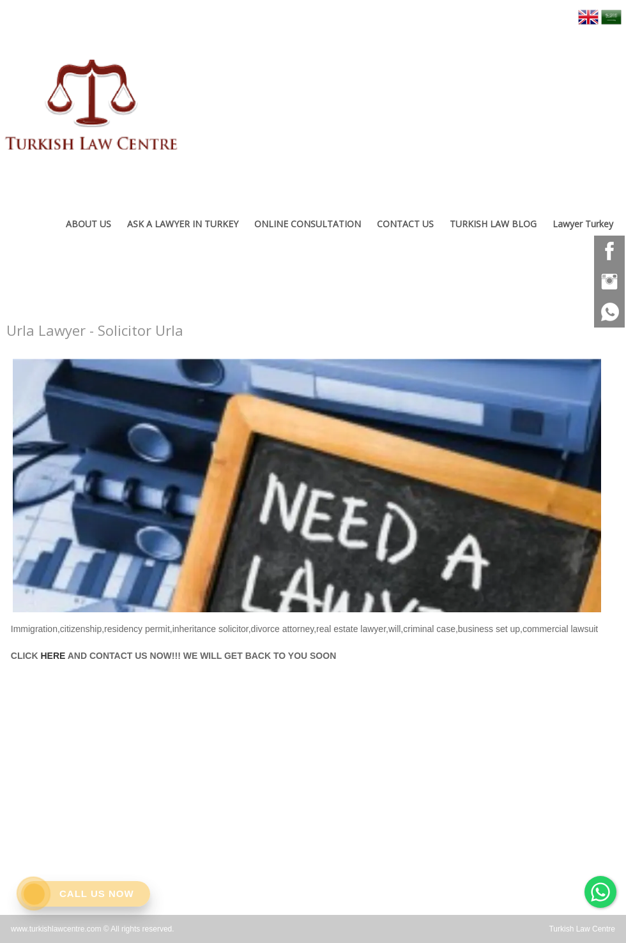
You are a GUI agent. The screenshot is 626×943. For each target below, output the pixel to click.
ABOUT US (88, 224)
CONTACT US (405, 224)
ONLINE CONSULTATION (307, 224)
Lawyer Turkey (583, 224)
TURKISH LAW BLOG (493, 224)
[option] (306, 482)
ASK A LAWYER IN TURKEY (182, 224)
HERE (52, 656)
